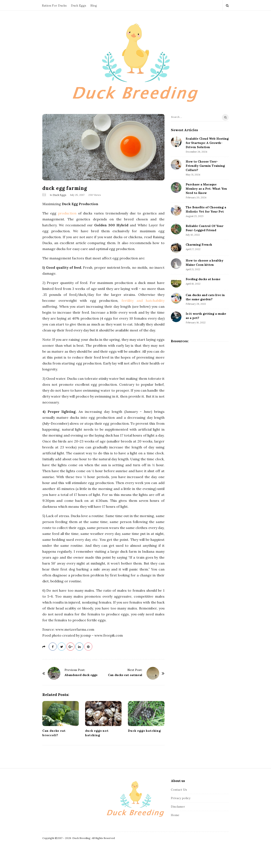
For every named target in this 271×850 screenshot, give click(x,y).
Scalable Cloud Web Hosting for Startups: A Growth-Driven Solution (207, 143)
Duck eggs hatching (144, 731)
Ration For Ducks (54, 5)
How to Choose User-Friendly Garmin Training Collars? (205, 166)
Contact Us (179, 790)
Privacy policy (180, 798)
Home (175, 815)
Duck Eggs (78, 5)
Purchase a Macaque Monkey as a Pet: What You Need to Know (206, 188)
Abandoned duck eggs (81, 675)
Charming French (199, 244)
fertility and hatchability (143, 300)
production (67, 213)
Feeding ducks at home (203, 279)
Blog (93, 5)
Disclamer (178, 806)
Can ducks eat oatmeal (125, 675)
